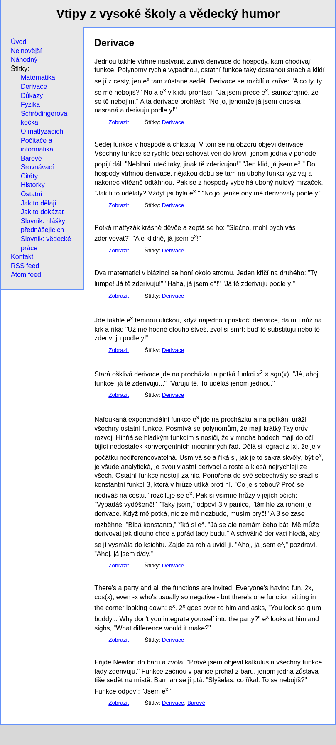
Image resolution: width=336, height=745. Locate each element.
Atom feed (26, 274)
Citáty (29, 176)
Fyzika (30, 104)
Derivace (34, 86)
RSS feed (25, 265)
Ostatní (31, 194)
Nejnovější (26, 50)
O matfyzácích (42, 131)
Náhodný (24, 59)
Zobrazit (118, 122)
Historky (33, 184)
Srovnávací (37, 167)
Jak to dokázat (42, 211)
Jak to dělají (38, 203)
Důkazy (32, 95)
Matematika (38, 77)
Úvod (18, 41)
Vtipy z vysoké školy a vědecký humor (168, 13)
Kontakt (22, 256)
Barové (31, 158)
